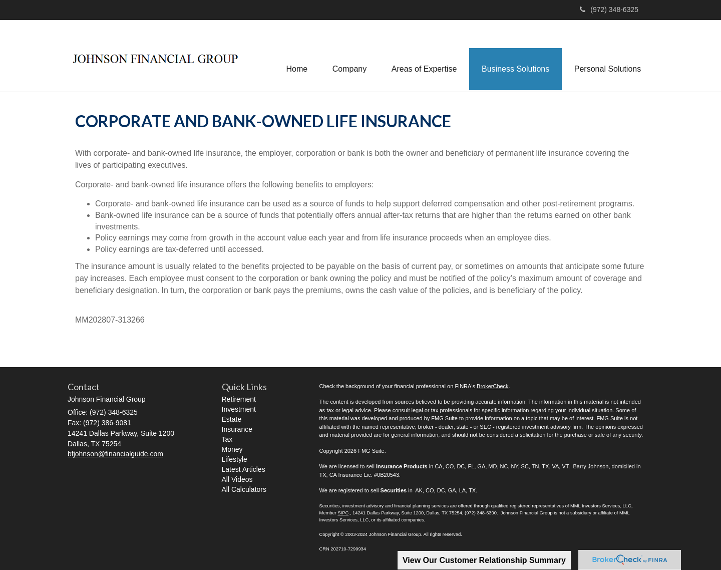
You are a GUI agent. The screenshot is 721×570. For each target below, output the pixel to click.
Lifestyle (234, 460)
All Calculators (244, 490)
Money (232, 450)
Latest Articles (243, 470)
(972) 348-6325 (609, 10)
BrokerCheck (493, 386)
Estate (232, 420)
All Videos (237, 480)
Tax (227, 440)
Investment (239, 410)
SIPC (342, 512)
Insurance (237, 430)
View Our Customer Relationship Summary (484, 560)
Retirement (239, 400)
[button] (348, 56)
